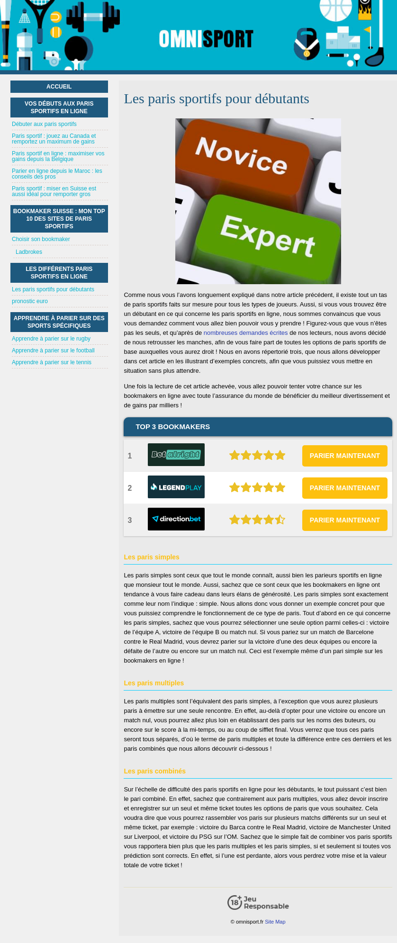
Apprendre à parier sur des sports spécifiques (59, 322)
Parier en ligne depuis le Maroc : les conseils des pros (57, 174)
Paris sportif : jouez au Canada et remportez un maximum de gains (54, 139)
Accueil (59, 86)
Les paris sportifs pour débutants (53, 289)
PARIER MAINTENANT (345, 455)
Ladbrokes (29, 252)
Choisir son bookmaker (41, 239)
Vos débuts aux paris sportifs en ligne (59, 107)
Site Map (275, 922)
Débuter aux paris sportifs (44, 124)
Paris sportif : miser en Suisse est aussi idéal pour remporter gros (54, 191)
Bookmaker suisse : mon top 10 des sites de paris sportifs (59, 219)
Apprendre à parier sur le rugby (51, 338)
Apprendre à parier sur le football (53, 350)
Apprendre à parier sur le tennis (51, 362)
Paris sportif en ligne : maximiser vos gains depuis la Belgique (58, 156)
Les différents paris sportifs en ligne (59, 273)
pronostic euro (30, 301)
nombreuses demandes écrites (246, 332)
